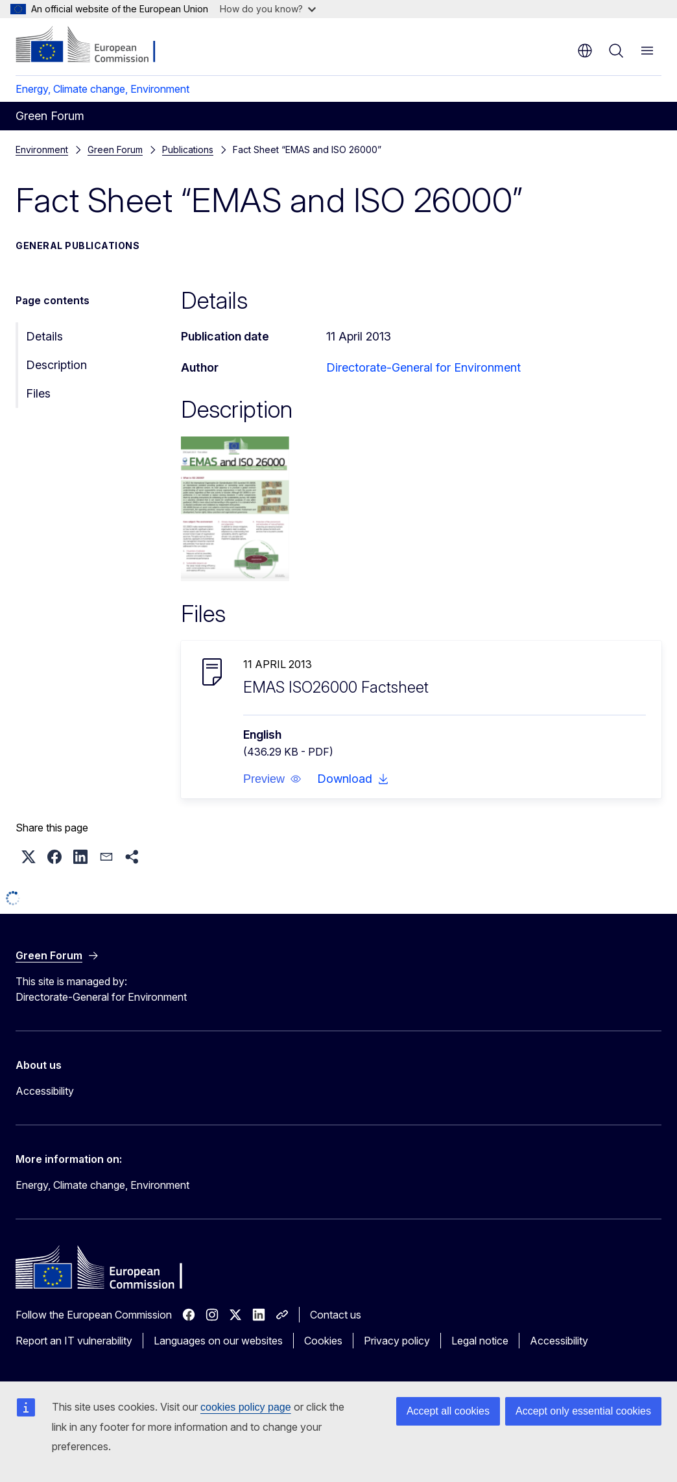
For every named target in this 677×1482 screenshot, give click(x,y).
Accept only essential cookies (583, 1410)
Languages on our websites (218, 1340)
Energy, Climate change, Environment (102, 88)
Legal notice (479, 1340)
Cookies (323, 1340)
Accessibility (45, 1090)
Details (44, 336)
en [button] (585, 50)
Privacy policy (397, 1340)
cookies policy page (245, 1407)
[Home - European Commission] (94, 45)
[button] (272, 779)
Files (38, 393)
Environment (42, 149)
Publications (113, 149)
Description (56, 365)
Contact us (335, 1314)
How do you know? (268, 8)
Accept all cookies (448, 1410)
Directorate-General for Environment (423, 367)
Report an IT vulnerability (74, 1340)
